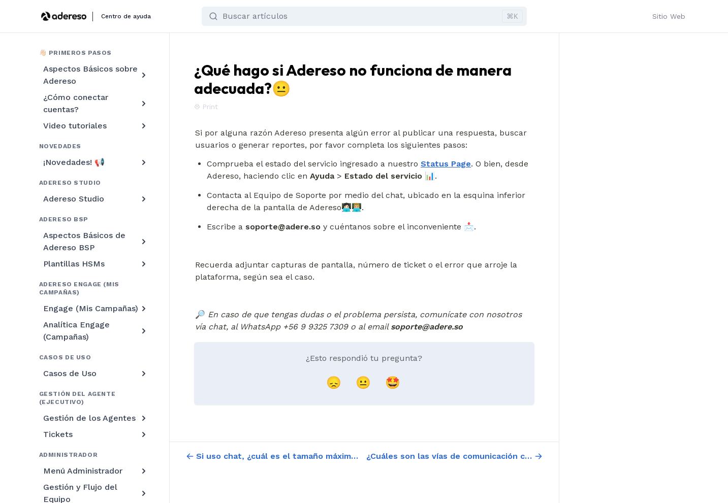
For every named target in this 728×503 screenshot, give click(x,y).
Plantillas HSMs (96, 264)
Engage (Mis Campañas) (96, 309)
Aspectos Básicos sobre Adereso (96, 75)
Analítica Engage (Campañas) (96, 331)
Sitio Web (668, 16)
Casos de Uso (96, 373)
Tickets (96, 434)
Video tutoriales (96, 126)
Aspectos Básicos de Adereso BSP (96, 241)
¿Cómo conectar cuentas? (96, 103)
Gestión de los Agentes (96, 418)
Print (206, 107)
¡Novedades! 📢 (96, 162)
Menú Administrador (96, 471)
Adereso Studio (96, 199)
